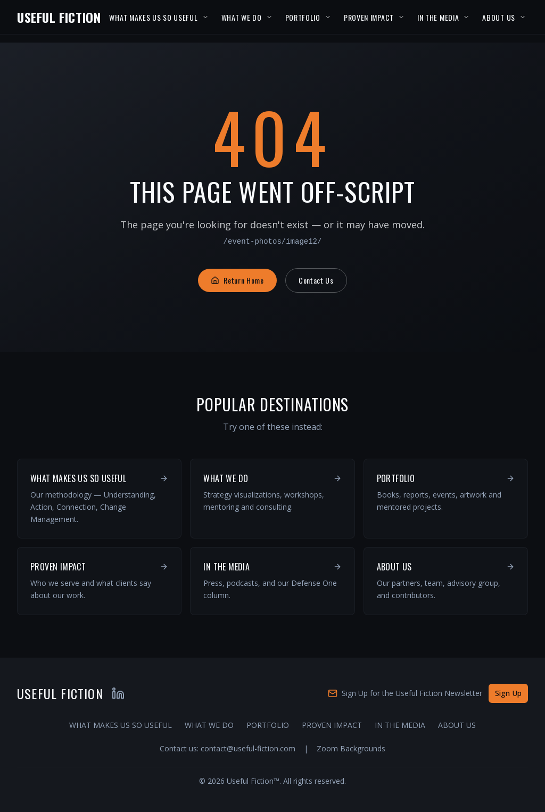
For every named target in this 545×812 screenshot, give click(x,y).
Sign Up (508, 693)
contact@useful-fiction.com (248, 748)
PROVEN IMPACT (369, 17)
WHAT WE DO (241, 17)
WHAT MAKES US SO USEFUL (153, 17)
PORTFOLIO (302, 17)
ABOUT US (498, 17)
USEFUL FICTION (59, 17)
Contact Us (316, 280)
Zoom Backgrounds (351, 748)
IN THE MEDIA (438, 17)
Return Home (237, 280)
